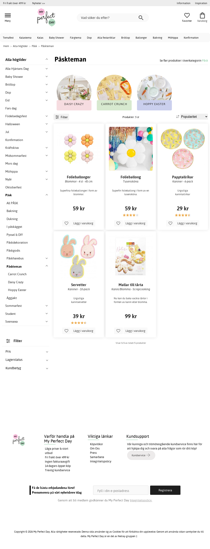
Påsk (205, 60)
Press (93, 453)
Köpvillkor (96, 444)
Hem (6, 46)
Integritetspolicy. (141, 500)
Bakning (157, 37)
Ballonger (141, 37)
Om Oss (95, 448)
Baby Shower (56, 37)
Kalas (40, 37)
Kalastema (25, 37)
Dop (89, 37)
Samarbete (97, 457)
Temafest (8, 37)
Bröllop (125, 37)
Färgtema (75, 37)
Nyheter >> (38, 3)
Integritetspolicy (100, 461)
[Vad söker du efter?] (113, 18)
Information (183, 3)
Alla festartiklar (106, 37)
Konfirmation (191, 37)
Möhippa (173, 37)
